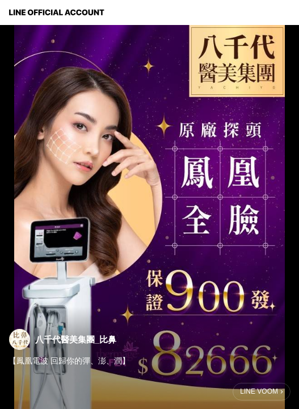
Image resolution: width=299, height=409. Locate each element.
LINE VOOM (259, 391)
